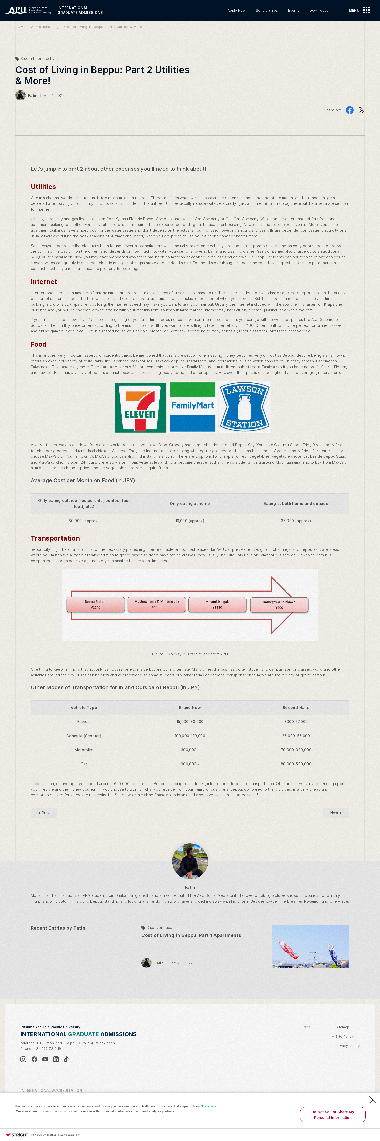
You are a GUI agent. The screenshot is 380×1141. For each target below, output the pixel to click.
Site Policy (208, 1106)
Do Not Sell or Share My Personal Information (333, 1114)
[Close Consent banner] (372, 1100)
